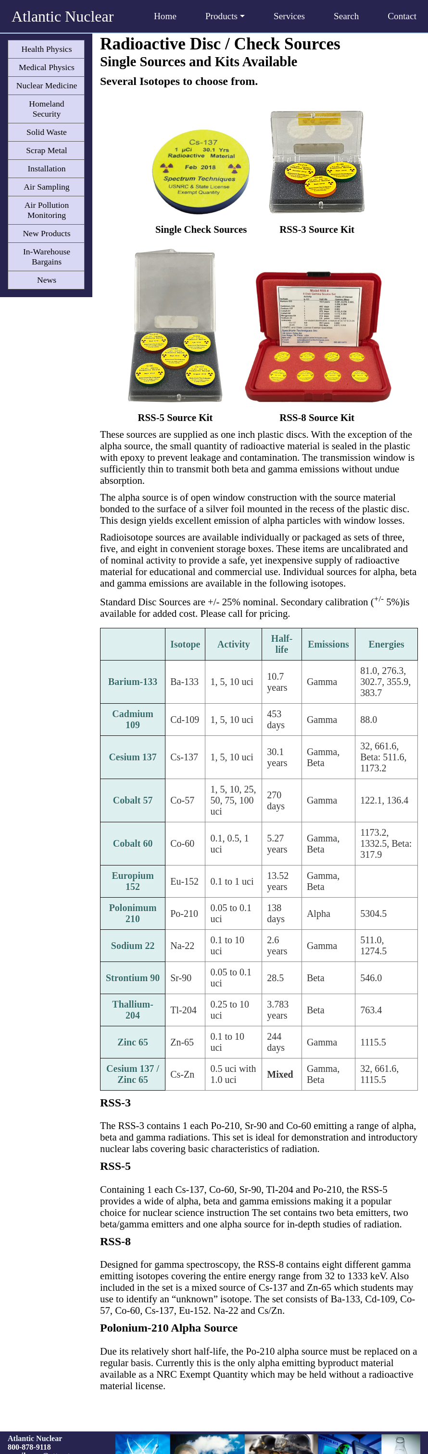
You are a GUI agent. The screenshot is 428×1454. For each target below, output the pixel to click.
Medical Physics (47, 67)
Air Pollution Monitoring (47, 210)
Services (289, 16)
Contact (402, 16)
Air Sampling (46, 187)
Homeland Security (46, 109)
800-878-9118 (29, 1447)
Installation (46, 168)
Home (165, 16)
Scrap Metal (46, 150)
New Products (46, 233)
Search (346, 16)
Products (225, 16)
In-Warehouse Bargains (46, 256)
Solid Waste (46, 132)
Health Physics (46, 49)
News (46, 280)
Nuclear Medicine (46, 85)
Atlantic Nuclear (62, 16)
